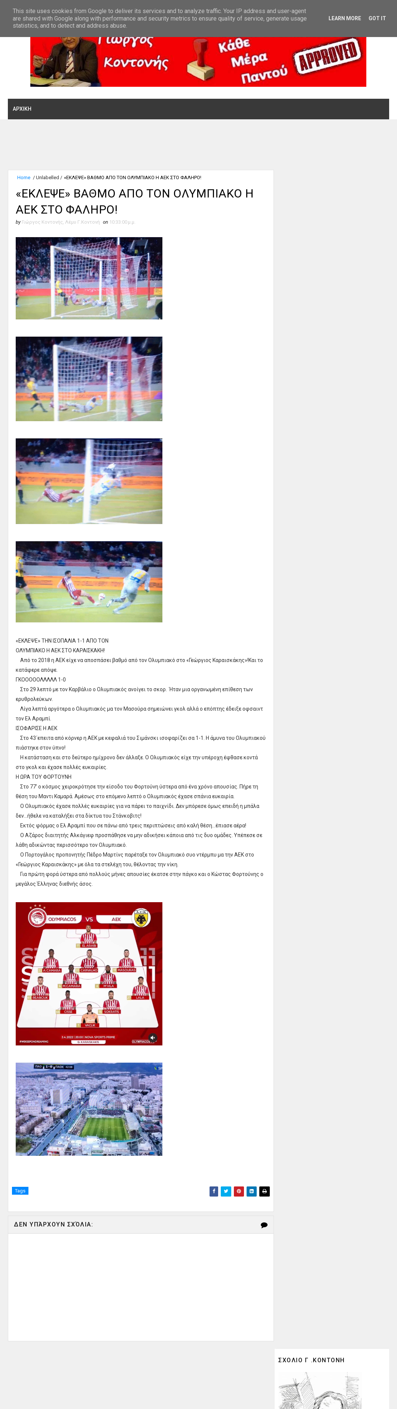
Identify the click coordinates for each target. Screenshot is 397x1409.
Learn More (345, 18)
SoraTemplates (53, 1396)
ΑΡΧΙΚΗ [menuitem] (22, 109)
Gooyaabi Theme (129, 1396)
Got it (377, 18)
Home (23, 177)
